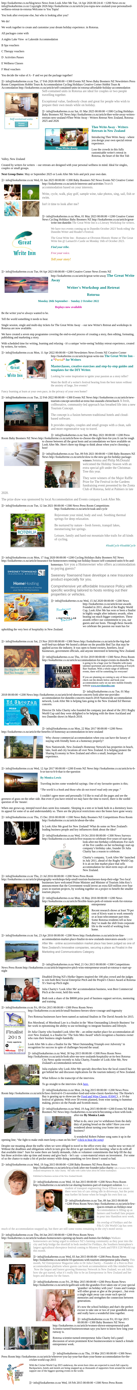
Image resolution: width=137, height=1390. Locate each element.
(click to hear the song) (91, 1139)
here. (86, 1084)
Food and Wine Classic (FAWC (99, 1096)
